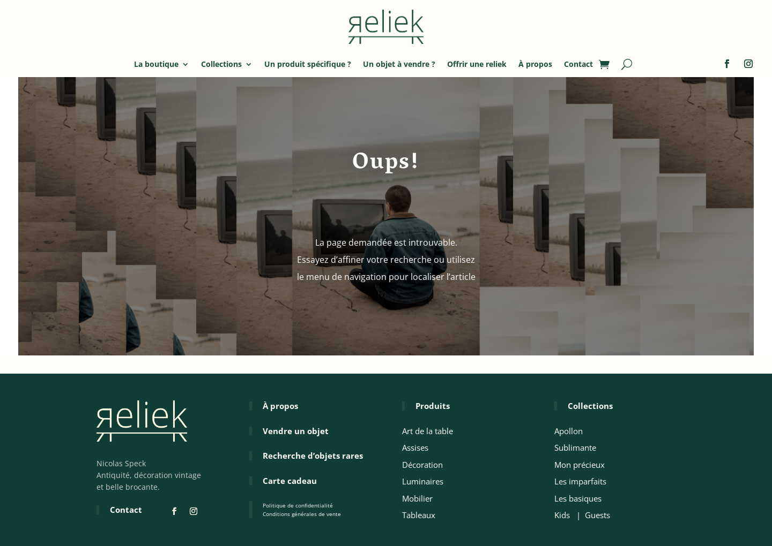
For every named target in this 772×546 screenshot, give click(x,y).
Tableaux (418, 515)
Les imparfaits (580, 481)
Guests (597, 515)
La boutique (156, 64)
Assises (415, 447)
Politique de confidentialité (298, 505)
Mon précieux (579, 464)
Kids (562, 515)
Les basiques (578, 498)
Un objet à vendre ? (399, 64)
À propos (535, 64)
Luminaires (422, 481)
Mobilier (417, 498)
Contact (578, 64)
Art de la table (427, 431)
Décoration (422, 464)
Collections (221, 64)
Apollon (568, 431)
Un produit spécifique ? (307, 64)
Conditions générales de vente (302, 514)
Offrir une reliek (477, 64)
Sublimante (575, 447)
